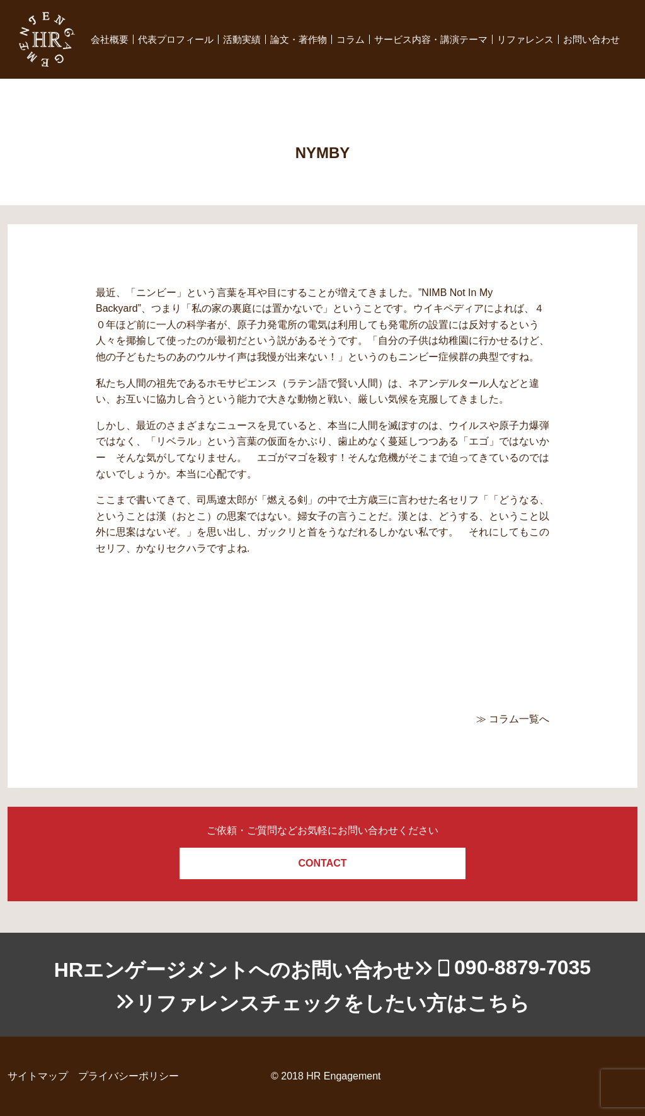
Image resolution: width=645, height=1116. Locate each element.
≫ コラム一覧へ (512, 719)
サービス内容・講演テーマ (431, 39)
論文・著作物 (298, 39)
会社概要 (109, 39)
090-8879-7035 (522, 967)
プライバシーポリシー (128, 1076)
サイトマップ (38, 1076)
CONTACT (322, 863)
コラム (350, 39)
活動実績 (242, 39)
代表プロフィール (176, 39)
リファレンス (525, 39)
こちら (498, 1003)
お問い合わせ (591, 39)
